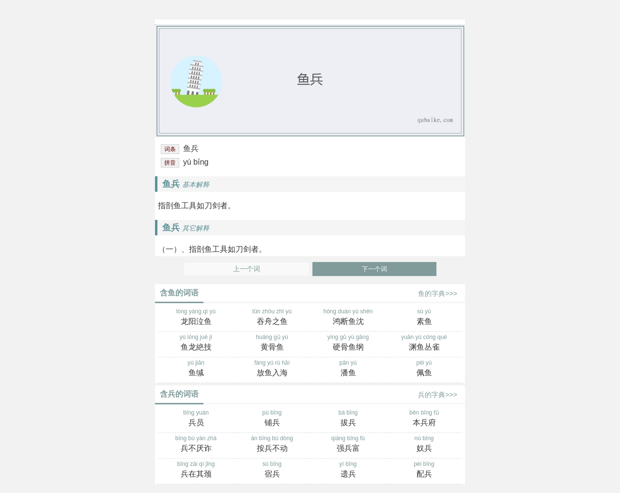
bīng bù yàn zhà (196, 444)
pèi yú (424, 369)
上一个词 (246, 269)
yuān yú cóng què (424, 343)
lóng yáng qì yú (196, 317)
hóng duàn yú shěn (348, 317)
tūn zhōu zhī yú (272, 317)
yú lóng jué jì (196, 343)
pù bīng (272, 419)
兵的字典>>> (437, 395)
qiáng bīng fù (348, 444)
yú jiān (196, 369)
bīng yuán (196, 419)
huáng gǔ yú (272, 343)
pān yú (348, 369)
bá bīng (348, 419)
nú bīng (424, 444)
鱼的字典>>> (437, 293)
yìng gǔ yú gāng (348, 343)
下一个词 (374, 269)
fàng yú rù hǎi (272, 369)
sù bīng (272, 470)
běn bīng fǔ (424, 419)
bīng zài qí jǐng (196, 470)
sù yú (424, 317)
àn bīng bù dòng (272, 444)
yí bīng (348, 470)
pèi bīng (424, 470)
